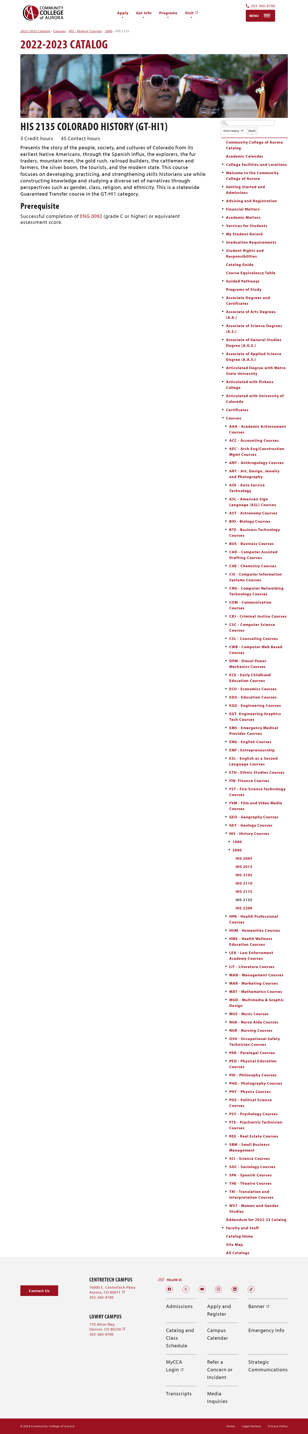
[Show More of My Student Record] (223, 234)
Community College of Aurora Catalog (254, 145)
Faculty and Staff (242, 1227)
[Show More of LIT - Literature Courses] (226, 966)
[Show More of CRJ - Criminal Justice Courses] (226, 616)
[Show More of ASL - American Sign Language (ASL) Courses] (226, 499)
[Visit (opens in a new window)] (191, 12)
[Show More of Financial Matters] (223, 209)
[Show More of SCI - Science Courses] (226, 1158)
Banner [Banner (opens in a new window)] (259, 1306)
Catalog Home (239, 1236)
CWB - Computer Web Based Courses (256, 649)
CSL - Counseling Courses (253, 638)
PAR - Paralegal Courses (252, 1052)
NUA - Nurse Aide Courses (253, 1022)
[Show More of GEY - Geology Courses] (226, 825)
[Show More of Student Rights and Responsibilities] (223, 250)
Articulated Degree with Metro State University (256, 370)
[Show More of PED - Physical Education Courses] (226, 1061)
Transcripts (179, 1393)
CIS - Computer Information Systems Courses (255, 577)
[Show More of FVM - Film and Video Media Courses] (226, 803)
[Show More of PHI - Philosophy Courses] (226, 1075)
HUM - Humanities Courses (254, 930)
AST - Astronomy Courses (253, 513)
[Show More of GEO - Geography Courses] (226, 817)
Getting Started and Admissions (245, 189)
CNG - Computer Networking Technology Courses (256, 591)
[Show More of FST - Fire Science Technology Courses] (226, 789)
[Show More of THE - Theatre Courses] (226, 1183)
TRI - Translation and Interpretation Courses (251, 1194)
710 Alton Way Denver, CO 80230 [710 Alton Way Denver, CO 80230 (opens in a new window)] (107, 1327)
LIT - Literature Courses (252, 966)
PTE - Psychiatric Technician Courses (256, 1125)
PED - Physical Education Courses (253, 1064)
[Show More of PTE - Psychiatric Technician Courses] (226, 1122)
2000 (109, 31)
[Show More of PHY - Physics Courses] (226, 1091)
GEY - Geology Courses (251, 825)
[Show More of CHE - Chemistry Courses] (226, 566)
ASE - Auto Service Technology (247, 488)
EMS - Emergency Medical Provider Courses (253, 730)
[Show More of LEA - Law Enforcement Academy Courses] (226, 952)
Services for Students (246, 225)
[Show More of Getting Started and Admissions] (223, 187)
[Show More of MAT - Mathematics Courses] (226, 991)
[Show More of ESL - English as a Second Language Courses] (226, 758)
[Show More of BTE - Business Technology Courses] (226, 529)
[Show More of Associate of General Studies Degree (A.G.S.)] (223, 339)
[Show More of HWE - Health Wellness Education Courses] (226, 938)
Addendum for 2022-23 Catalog (256, 1219)
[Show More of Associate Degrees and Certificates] (223, 297)
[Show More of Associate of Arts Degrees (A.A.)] (223, 311)
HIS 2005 (244, 858)
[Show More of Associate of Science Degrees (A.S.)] (223, 325)
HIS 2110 (244, 883)
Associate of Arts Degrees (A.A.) (251, 314)
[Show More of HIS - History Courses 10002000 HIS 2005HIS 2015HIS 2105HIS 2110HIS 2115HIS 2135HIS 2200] (226, 833)
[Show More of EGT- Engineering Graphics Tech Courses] (226, 713)
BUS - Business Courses (251, 543)
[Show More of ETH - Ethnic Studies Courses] (226, 772)
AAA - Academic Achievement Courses (257, 429)
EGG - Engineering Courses (255, 705)
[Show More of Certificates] (223, 410)
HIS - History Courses (85, 31)
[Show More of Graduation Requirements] (223, 242)
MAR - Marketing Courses (253, 983)
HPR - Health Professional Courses (253, 919)
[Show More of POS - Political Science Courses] (226, 1100)
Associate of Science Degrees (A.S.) (254, 328)
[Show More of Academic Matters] (223, 217)
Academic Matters (243, 217)
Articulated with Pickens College (250, 384)
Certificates (237, 409)
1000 (237, 841)
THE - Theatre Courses (250, 1183)
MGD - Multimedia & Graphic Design (256, 1002)
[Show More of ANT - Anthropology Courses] (226, 462)
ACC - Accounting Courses (254, 440)
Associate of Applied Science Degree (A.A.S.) (253, 356)
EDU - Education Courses (253, 697)
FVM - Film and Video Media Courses (255, 805)
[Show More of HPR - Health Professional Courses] (226, 916)
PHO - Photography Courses (255, 1083)
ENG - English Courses (250, 741)
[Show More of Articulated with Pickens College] (223, 382)
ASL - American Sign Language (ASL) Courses (252, 502)
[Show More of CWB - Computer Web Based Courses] (226, 647)
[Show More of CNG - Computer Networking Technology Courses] (226, 588)
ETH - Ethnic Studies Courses (257, 772)
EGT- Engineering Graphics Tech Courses (255, 716)
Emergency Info (266, 1330)
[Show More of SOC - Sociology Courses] (226, 1166)
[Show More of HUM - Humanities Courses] (226, 930)
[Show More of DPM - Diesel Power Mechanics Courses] (226, 661)
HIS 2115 (244, 891)
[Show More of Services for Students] (223, 225)
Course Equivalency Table (251, 272)
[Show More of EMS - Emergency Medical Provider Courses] (226, 727)
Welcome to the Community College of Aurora (252, 175)
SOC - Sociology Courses (252, 1166)
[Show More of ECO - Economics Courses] (226, 689)
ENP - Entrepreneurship (252, 750)
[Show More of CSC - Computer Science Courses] (226, 624)
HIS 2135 (244, 899)
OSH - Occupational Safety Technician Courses (254, 1041)
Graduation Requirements (251, 242)
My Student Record (244, 233)
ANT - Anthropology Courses (256, 462)
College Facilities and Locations (256, 164)
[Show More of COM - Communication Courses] (226, 602)
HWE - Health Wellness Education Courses (250, 941)
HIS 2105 (244, 874)
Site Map (234, 1244)
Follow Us (174, 1280)
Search (252, 130)
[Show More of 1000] (229, 842)
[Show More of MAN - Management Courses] (226, 975)
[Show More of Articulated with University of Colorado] (223, 396)
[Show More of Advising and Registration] (223, 201)
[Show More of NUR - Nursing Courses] (226, 1030)
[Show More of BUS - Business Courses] (226, 543)
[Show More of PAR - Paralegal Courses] (226, 1052)
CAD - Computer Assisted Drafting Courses (253, 554)
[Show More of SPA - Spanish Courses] (226, 1175)
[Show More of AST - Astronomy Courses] (226, 513)
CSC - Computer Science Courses (252, 627)
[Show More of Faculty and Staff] (223, 1228)
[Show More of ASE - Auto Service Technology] (226, 485)
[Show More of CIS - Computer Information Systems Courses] (226, 574)
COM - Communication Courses (250, 605)
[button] (39, 1290)
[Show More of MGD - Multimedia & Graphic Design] (226, 1000)
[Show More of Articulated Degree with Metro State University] (223, 368)
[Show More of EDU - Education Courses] (226, 697)
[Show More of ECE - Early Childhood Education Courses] (226, 675)
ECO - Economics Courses (253, 688)
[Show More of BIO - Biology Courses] (226, 521)
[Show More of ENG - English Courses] (226, 742)
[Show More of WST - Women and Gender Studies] (226, 1205)
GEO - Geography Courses (253, 816)
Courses (59, 31)
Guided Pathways (243, 281)
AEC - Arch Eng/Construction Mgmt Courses (256, 451)
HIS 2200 (244, 908)
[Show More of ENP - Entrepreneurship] (226, 750)
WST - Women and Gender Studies (254, 1208)
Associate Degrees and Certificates (248, 300)
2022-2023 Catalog (35, 31)
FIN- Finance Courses (249, 780)
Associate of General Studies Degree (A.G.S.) (253, 342)
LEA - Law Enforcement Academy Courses (251, 955)
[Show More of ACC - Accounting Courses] (226, 440)
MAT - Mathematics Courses (255, 991)
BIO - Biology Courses (249, 521)
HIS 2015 (244, 866)
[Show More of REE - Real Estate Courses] (226, 1136)
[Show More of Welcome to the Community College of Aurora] (223, 173)
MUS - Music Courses (249, 1013)
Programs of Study (244, 289)
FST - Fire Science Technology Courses (257, 791)
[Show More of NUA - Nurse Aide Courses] (226, 1022)
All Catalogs (237, 1252)
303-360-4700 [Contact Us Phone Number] (260, 6)
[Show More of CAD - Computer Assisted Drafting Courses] (226, 552)
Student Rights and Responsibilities (245, 253)
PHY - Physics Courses (250, 1091)
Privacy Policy (278, 1426)
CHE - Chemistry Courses (252, 565)
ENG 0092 (91, 216)
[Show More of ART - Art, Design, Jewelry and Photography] (226, 471)
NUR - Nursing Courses (251, 1030)
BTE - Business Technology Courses (254, 532)
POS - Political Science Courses (250, 1102)
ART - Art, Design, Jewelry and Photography (254, 474)
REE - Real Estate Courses (253, 1136)
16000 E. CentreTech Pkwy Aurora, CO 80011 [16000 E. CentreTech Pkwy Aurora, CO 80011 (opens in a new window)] (112, 1290)
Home (230, 1426)
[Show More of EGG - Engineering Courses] (226, 705)
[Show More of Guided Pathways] (223, 281)
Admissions (179, 1306)
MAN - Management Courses (256, 974)
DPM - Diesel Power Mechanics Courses (248, 663)
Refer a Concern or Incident (220, 1369)
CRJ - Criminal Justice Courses (258, 616)
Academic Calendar (244, 156)
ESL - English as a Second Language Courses (253, 761)
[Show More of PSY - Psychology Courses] (226, 1114)
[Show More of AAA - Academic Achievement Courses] (226, 426)
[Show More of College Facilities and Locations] (223, 164)
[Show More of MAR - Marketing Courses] (226, 983)
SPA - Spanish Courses (250, 1175)
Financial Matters (243, 209)
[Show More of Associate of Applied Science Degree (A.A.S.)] (223, 353)
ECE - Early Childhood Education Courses (250, 677)
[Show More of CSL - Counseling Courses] (226, 638)
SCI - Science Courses (249, 1158)
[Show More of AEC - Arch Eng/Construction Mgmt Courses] (226, 448)
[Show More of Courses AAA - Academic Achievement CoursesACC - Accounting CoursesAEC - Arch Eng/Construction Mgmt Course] (223, 418)
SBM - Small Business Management (249, 1147)
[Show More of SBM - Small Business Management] (226, 1144)
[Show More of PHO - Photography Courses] (226, 1083)
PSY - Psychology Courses (253, 1113)
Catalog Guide (240, 264)
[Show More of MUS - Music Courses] (226, 1014)
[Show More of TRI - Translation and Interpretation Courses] (226, 1191)
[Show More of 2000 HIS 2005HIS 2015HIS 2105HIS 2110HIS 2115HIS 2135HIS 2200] (229, 850)
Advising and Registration (251, 200)
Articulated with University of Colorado (255, 398)
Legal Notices (251, 1426)
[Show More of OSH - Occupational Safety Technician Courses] (226, 1038)
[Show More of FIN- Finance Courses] (226, 780)
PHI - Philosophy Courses (253, 1075)
